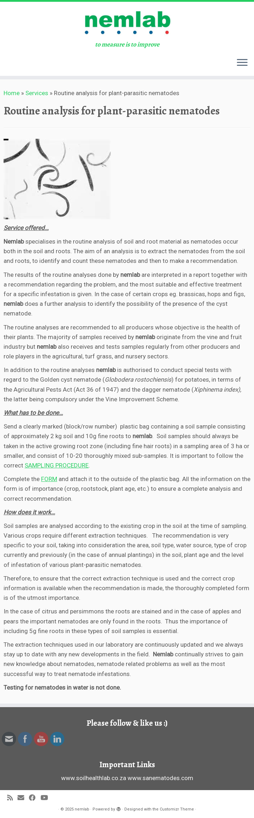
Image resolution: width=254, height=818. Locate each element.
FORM (49, 479)
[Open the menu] (242, 63)
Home (12, 93)
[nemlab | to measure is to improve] (127, 21)
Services (36, 93)
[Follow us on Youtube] (46, 798)
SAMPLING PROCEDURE (57, 465)
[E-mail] (23, 798)
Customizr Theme (177, 809)
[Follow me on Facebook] (34, 798)
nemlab (82, 809)
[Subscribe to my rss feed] (12, 798)
